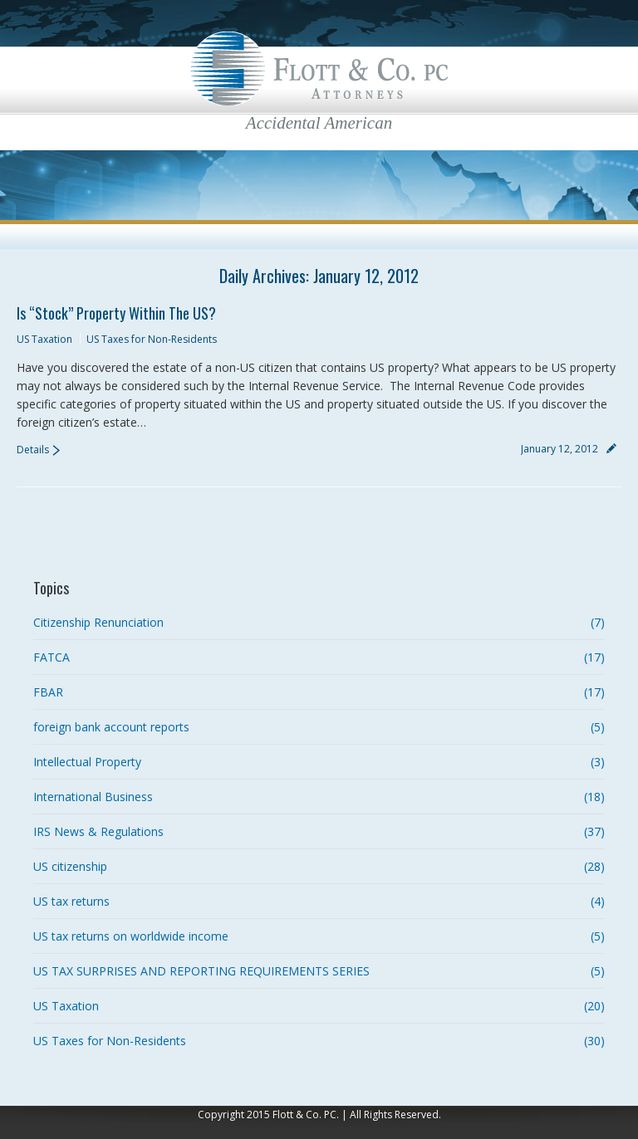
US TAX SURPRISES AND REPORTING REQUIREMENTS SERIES (201, 971)
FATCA (51, 657)
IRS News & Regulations (98, 831)
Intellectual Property (87, 762)
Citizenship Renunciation (98, 622)
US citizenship (70, 866)
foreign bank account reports (111, 727)
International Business (93, 796)
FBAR (48, 692)
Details (33, 449)
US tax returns (71, 901)
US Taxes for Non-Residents (151, 339)
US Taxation (44, 339)
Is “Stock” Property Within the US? (116, 313)
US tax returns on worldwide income (130, 936)
